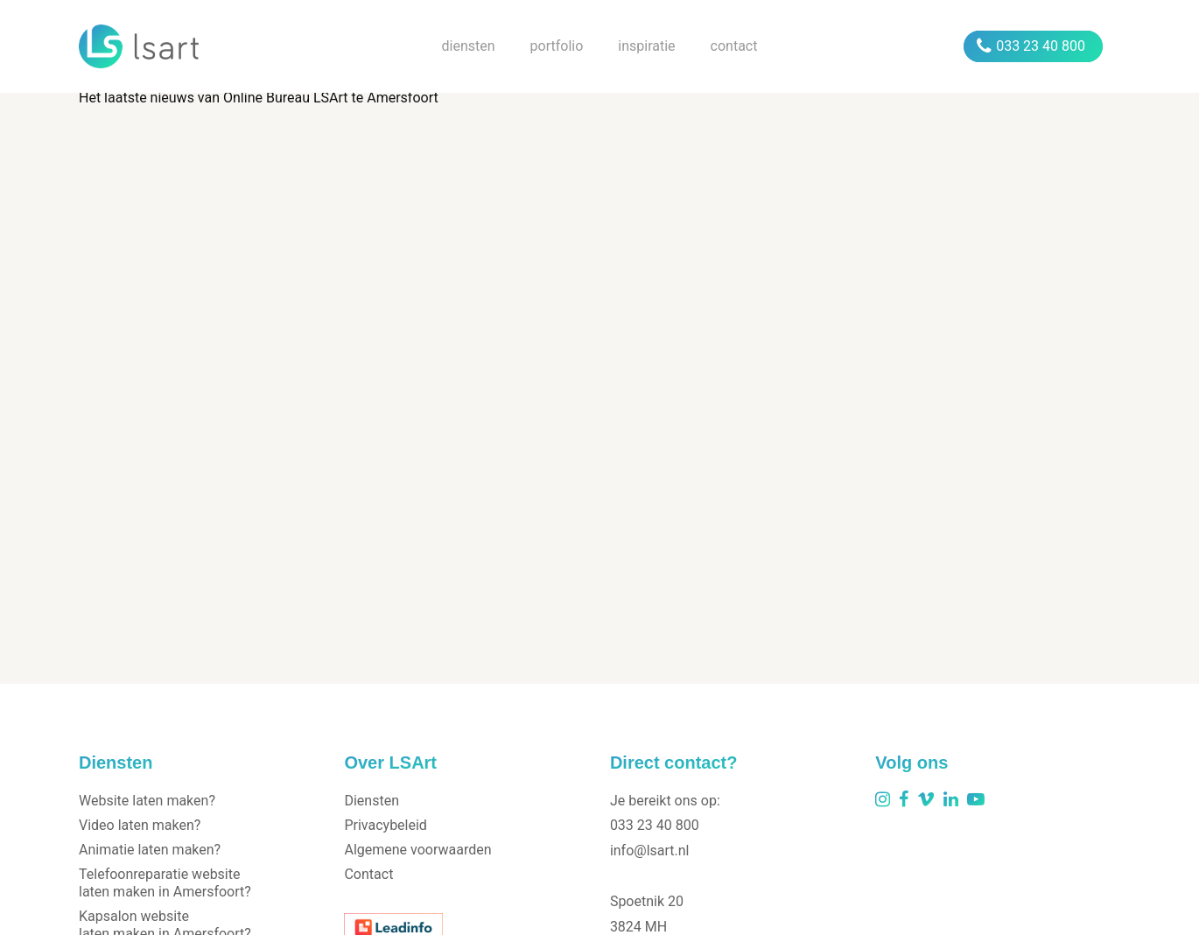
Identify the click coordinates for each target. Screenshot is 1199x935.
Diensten (371, 800)
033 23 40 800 (1031, 46)
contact (734, 46)
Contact (368, 874)
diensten (468, 46)
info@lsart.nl (650, 850)
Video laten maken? (139, 825)
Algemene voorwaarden (417, 849)
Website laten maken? (147, 800)
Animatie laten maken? (150, 849)
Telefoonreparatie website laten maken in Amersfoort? (165, 883)
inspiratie (646, 46)
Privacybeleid (385, 825)
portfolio (557, 46)
